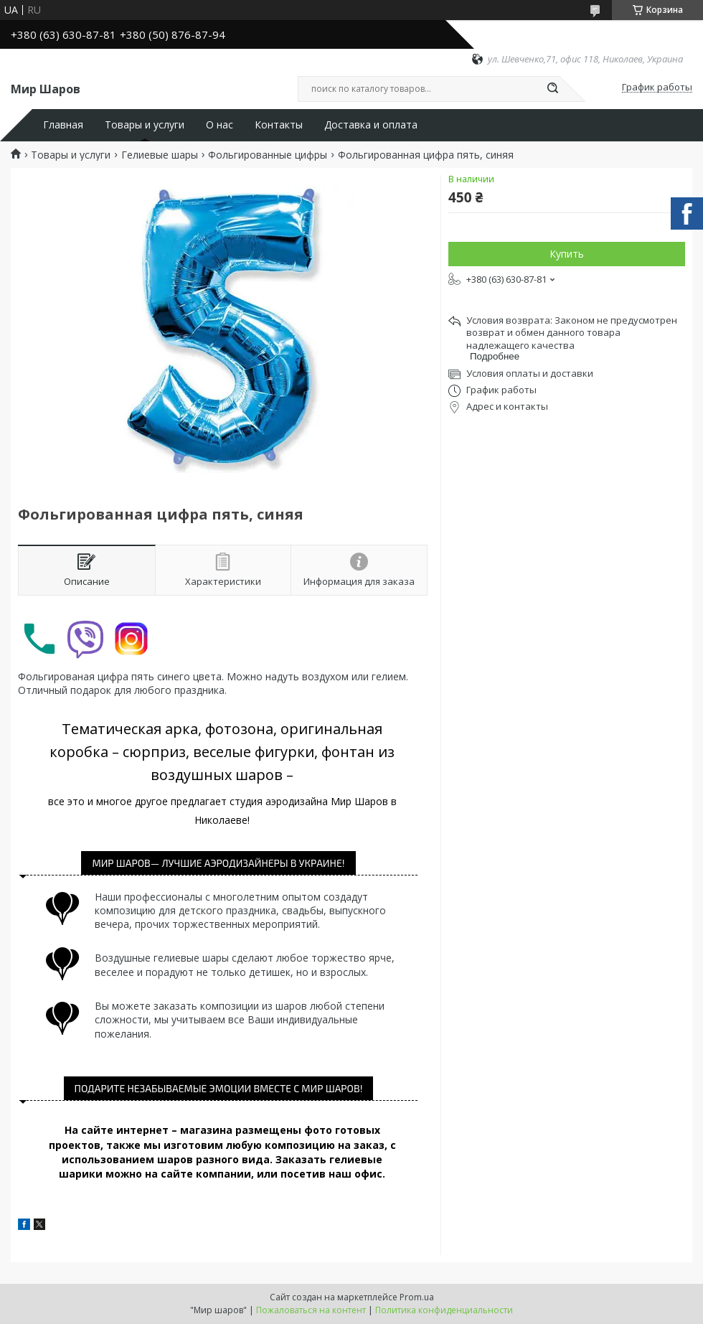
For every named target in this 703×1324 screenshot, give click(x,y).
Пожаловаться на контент (311, 1310)
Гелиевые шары (159, 155)
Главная (63, 125)
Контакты (279, 125)
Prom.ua (417, 1297)
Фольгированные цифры (267, 155)
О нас (219, 125)
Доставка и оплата (370, 125)
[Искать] (552, 89)
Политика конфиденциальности (444, 1310)
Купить (566, 253)
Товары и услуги (144, 125)
